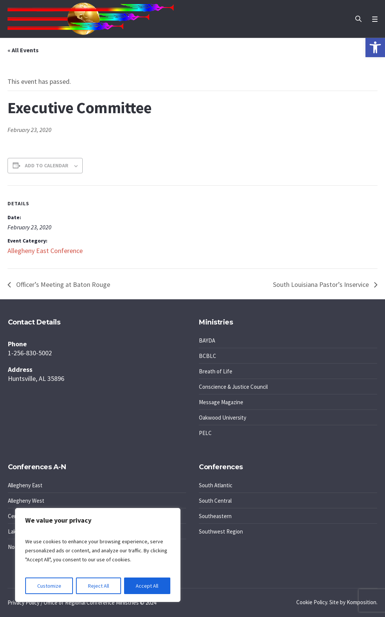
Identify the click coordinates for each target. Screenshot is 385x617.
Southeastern (215, 516)
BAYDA (207, 340)
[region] (97, 555)
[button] (375, 47)
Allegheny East (25, 485)
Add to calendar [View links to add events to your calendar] (46, 165)
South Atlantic (215, 485)
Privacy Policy (23, 602)
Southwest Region (221, 531)
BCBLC (207, 355)
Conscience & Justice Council (233, 386)
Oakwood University (222, 417)
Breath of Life (215, 371)
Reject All (98, 585)
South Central (215, 500)
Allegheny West (26, 500)
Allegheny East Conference (45, 250)
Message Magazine (221, 402)
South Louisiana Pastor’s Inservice (321, 284)
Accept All (147, 585)
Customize (49, 585)
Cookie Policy (311, 602)
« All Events (23, 50)
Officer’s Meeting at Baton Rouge (62, 284)
